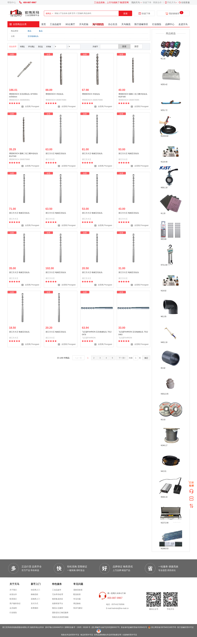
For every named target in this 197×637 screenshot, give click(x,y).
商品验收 (77, 603)
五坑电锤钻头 (33, 36)
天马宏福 (83, 24)
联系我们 (13, 599)
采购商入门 (35, 599)
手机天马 (170, 2)
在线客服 (184, 2)
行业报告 (156, 24)
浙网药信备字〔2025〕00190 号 (77, 627)
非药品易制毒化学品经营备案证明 (107, 635)
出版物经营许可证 (129, 635)
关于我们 (13, 590)
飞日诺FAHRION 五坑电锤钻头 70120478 (97, 333)
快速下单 (147, 2)
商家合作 (157, 2)
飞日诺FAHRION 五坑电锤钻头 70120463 (133, 333)
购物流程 (34, 594)
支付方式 (34, 603)
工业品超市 (55, 24)
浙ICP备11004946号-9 (54, 627)
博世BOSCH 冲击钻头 (54, 94)
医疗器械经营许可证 (185, 627)
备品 (41, 31)
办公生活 (112, 24)
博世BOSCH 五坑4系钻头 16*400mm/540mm (23, 95)
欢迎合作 (13, 594)
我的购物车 (174, 13)
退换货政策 (77, 590)
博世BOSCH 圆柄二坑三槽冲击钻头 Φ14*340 (23, 154)
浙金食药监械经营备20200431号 (134, 627)
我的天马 (135, 2)
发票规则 (34, 608)
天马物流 (125, 24)
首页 (43, 24)
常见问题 (77, 599)
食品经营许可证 (86, 635)
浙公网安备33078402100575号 (163, 627)
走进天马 (183, 24)
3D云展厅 (70, 24)
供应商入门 (35, 590)
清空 (136, 46)
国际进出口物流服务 (60, 613)
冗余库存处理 (57, 594)
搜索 (125, 13)
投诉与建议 (77, 608)
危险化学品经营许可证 (70, 635)
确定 (146, 358)
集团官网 (124, 2)
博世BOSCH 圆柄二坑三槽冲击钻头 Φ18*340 (132, 95)
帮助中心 (11, 2)
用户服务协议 (15, 603)
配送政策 (77, 594)
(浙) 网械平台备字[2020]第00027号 (105, 627)
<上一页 (78, 358)
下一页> (122, 358)
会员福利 (13, 608)
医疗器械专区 (141, 24)
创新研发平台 (57, 603)
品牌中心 (169, 24)
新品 (29, 31)
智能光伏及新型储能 (60, 617)
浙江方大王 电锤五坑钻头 (56, 153)
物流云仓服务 (57, 608)
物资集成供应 (57, 599)
